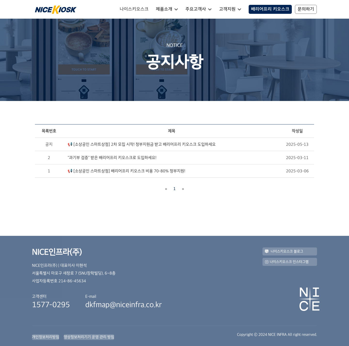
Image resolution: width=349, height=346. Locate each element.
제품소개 (164, 9)
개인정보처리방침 (45, 337)
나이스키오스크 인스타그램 (287, 262)
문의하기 (306, 9)
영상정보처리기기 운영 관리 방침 (89, 337)
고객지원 (227, 9)
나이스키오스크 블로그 (284, 251)
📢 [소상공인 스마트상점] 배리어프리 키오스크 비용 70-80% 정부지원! (126, 171)
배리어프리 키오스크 (270, 9)
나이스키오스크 (134, 9)
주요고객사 (195, 9)
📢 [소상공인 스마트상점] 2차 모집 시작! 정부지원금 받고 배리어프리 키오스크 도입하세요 (142, 144)
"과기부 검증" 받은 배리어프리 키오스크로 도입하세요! (112, 158)
